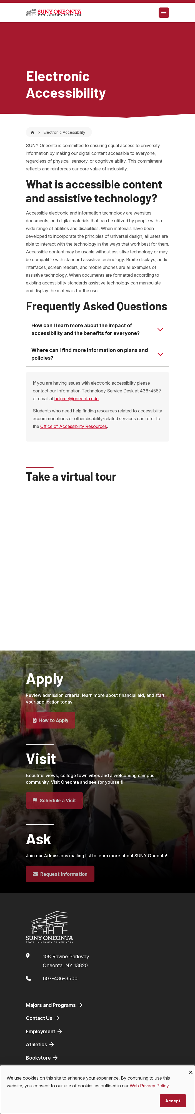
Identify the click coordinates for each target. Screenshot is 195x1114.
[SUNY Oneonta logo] (53, 12)
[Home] (32, 132)
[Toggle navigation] (164, 12)
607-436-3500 (60, 978)
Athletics (40, 1044)
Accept (173, 1100)
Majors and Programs (55, 1005)
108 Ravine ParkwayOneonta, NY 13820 (66, 961)
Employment (44, 1031)
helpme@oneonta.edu (76, 398)
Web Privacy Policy (149, 1085)
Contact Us (43, 1018)
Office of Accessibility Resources (73, 426)
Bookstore (42, 1057)
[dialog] (97, 1089)
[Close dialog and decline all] (191, 1068)
